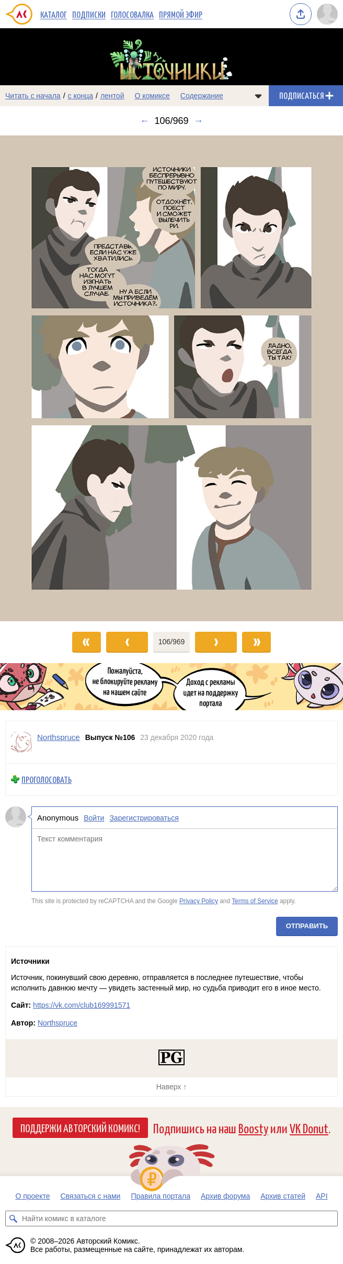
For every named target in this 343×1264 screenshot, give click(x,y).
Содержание (201, 96)
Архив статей (282, 1196)
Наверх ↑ (171, 1087)
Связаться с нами (90, 1196)
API (322, 1196)
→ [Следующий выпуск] (198, 121)
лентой (112, 96)
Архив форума (225, 1196)
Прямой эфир (180, 14)
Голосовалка (132, 14)
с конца (81, 96)
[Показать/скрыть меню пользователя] (327, 14)
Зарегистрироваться (143, 817)
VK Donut (309, 1128)
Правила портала (160, 1196)
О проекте (32, 1196)
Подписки (89, 14)
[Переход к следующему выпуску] (171, 378)
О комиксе (151, 96)
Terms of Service (255, 901)
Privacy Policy (198, 901)
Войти (94, 817)
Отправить (307, 925)
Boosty (253, 1128)
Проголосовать (46, 779)
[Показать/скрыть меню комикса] (258, 95)
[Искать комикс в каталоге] (13, 1218)
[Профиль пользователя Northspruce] (21, 742)
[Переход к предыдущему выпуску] (43, 378)
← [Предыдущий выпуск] (144, 121)
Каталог (53, 14)
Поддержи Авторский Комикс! (80, 1127)
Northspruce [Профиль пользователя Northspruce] (58, 737)
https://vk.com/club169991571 (81, 1005)
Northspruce (57, 1023)
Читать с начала (33, 96)
